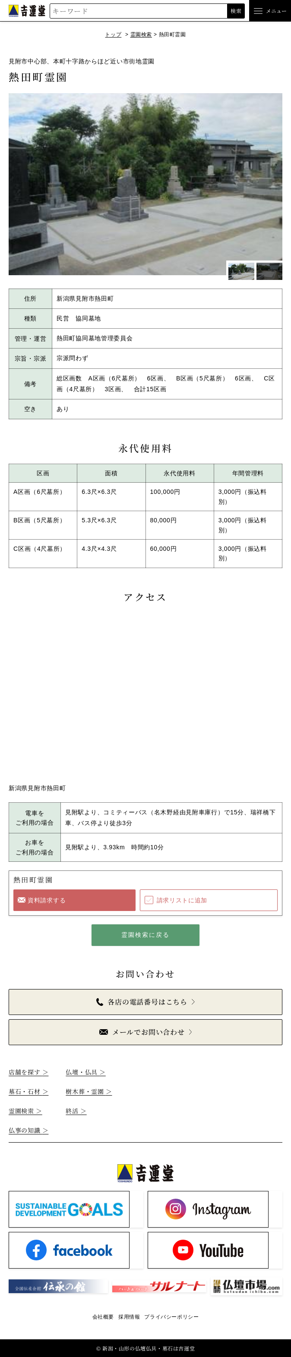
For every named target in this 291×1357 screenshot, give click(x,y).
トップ (113, 34)
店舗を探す (28, 1072)
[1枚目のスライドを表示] (241, 271)
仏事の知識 (28, 1130)
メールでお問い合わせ (142, 1032)
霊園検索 (141, 34)
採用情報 (129, 1317)
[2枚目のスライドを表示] (269, 271)
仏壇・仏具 (85, 1072)
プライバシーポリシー (171, 1317)
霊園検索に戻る (145, 934)
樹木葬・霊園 (89, 1091)
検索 (236, 10)
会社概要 (103, 1317)
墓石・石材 (28, 1091)
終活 (76, 1110)
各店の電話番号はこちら (141, 1002)
